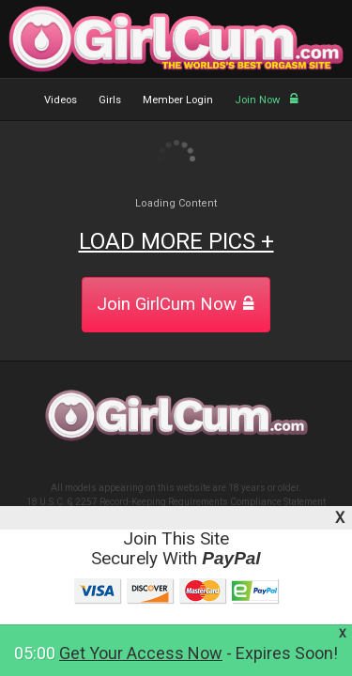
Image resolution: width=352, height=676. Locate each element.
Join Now (267, 100)
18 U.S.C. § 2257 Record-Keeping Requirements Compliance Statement (176, 502)
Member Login (178, 100)
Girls (110, 100)
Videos (60, 100)
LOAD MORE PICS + (176, 241)
